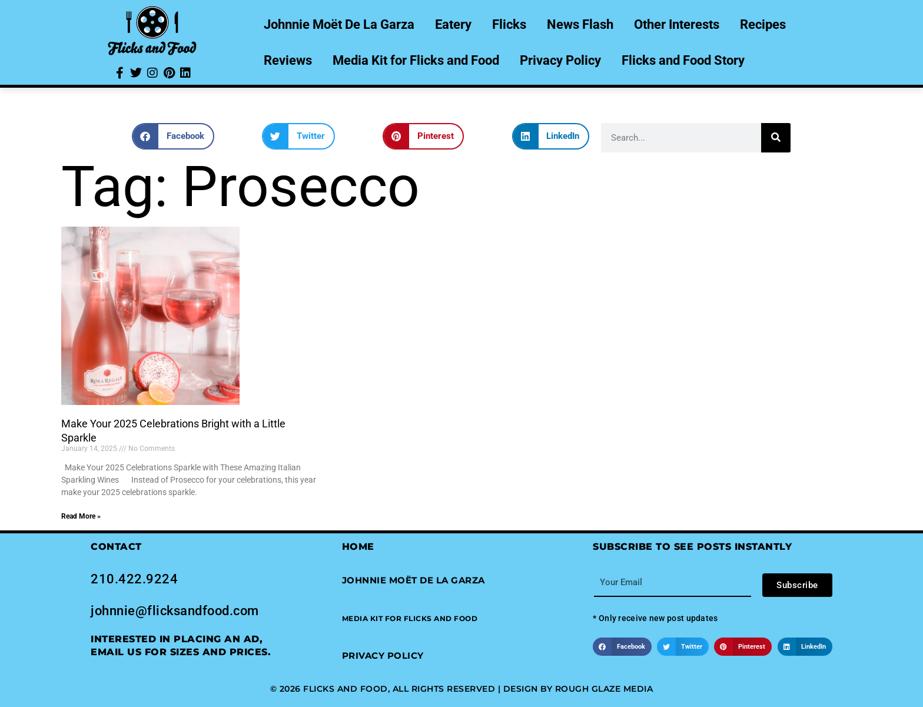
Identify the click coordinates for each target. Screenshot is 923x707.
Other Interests (676, 24)
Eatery (453, 24)
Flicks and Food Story (683, 60)
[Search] (776, 137)
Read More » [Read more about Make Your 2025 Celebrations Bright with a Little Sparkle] (81, 516)
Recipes (763, 24)
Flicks (509, 24)
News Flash (580, 24)
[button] (173, 136)
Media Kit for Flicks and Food (416, 60)
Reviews (288, 60)
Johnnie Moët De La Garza (339, 24)
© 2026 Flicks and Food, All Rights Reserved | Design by (412, 688)
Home (358, 546)
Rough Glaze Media (604, 688)
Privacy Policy (560, 60)
